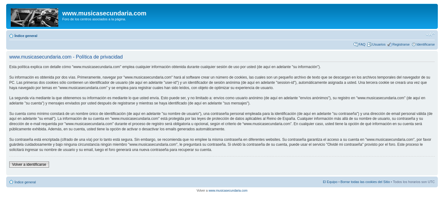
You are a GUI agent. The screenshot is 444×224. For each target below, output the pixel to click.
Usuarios (378, 44)
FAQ (362, 44)
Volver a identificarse (29, 164)
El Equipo (330, 182)
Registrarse (400, 44)
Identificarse (426, 44)
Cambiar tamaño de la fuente (430, 34)
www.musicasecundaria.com (227, 190)
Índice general (25, 36)
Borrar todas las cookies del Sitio (365, 182)
